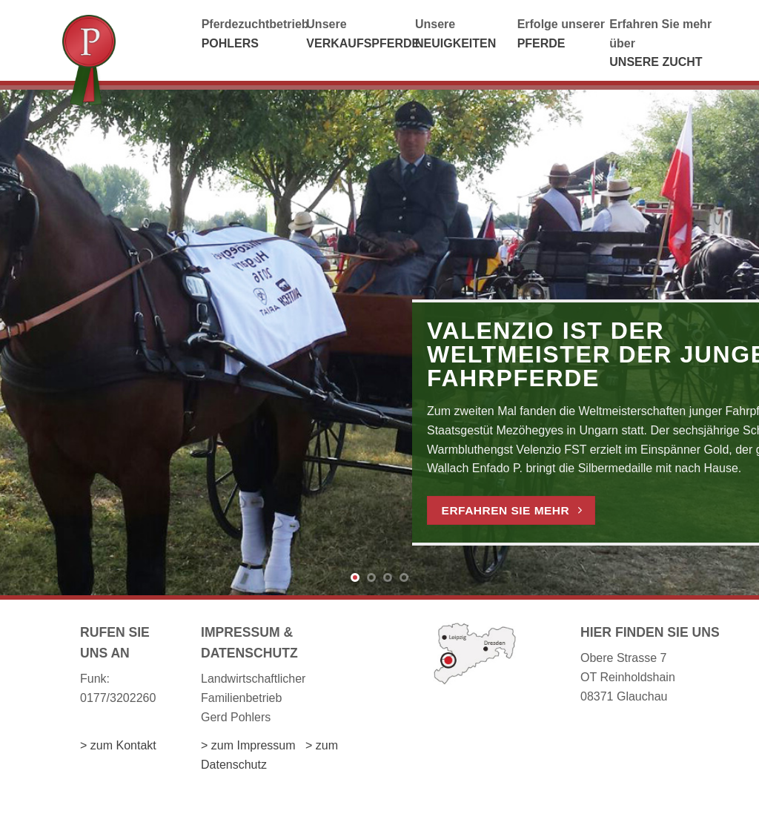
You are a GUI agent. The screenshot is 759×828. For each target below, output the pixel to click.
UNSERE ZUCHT (655, 62)
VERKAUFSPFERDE (363, 43)
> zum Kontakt (118, 745)
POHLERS (230, 43)
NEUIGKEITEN (455, 43)
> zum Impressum (248, 745)
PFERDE (541, 43)
